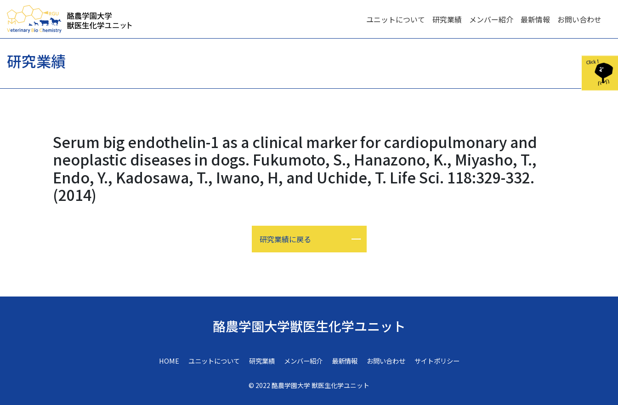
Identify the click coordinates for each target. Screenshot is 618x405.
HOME (169, 360)
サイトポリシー (436, 360)
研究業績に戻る (285, 239)
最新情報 (535, 19)
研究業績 (447, 19)
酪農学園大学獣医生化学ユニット (309, 326)
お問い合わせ (579, 19)
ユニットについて (395, 19)
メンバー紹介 (491, 19)
